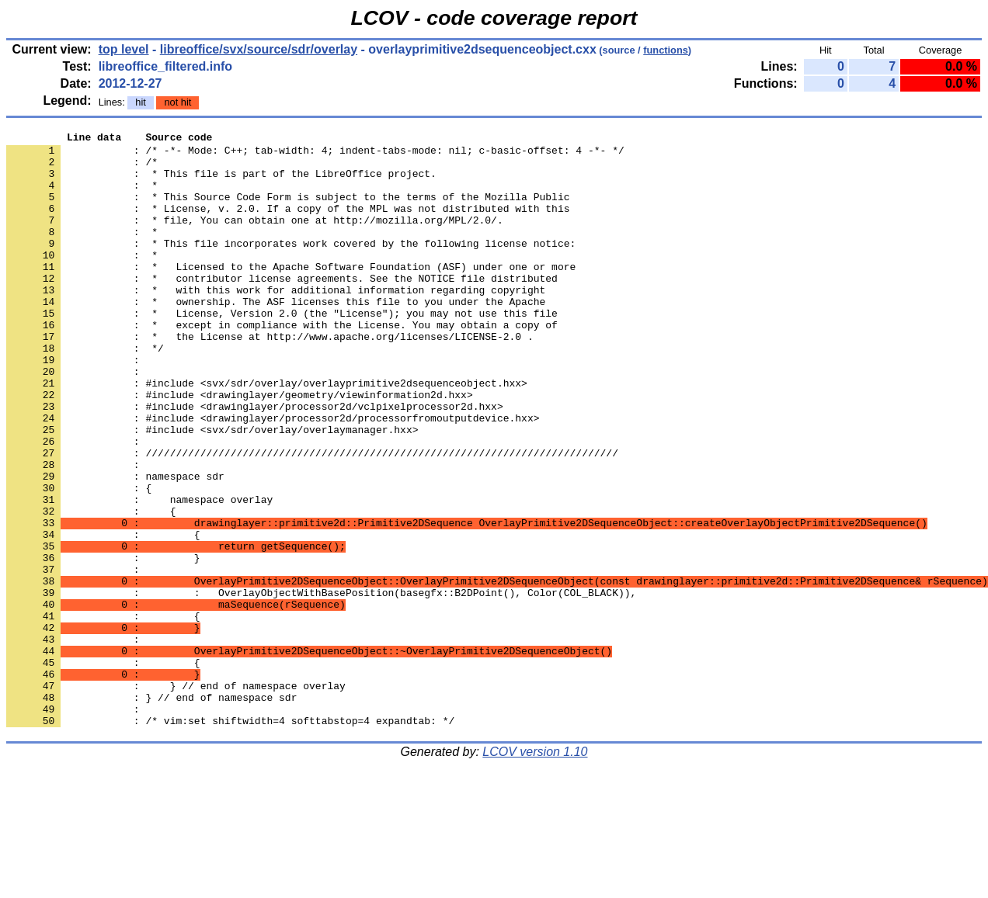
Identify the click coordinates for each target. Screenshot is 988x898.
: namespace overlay (139, 574)
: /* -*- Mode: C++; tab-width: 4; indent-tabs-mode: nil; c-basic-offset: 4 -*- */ (315, 154)
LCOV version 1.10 (534, 870)
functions (665, 50)
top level (124, 49)
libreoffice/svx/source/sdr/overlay (258, 49)
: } (103, 643)
